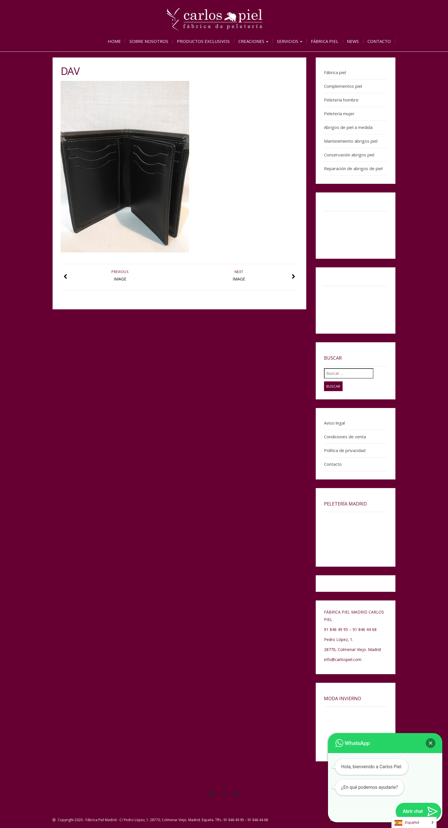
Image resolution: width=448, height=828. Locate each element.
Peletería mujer (339, 113)
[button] (430, 743)
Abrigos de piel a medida (348, 127)
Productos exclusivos (203, 41)
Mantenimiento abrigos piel (350, 141)
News (353, 41)
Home (114, 41)
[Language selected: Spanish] (414, 822)
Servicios (289, 41)
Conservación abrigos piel (349, 155)
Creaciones (253, 41)
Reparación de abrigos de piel (353, 168)
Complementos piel (343, 86)
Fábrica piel (324, 41)
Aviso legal (334, 423)
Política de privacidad (344, 450)
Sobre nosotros (148, 41)
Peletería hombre (341, 100)
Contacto (379, 41)
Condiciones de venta (345, 436)
